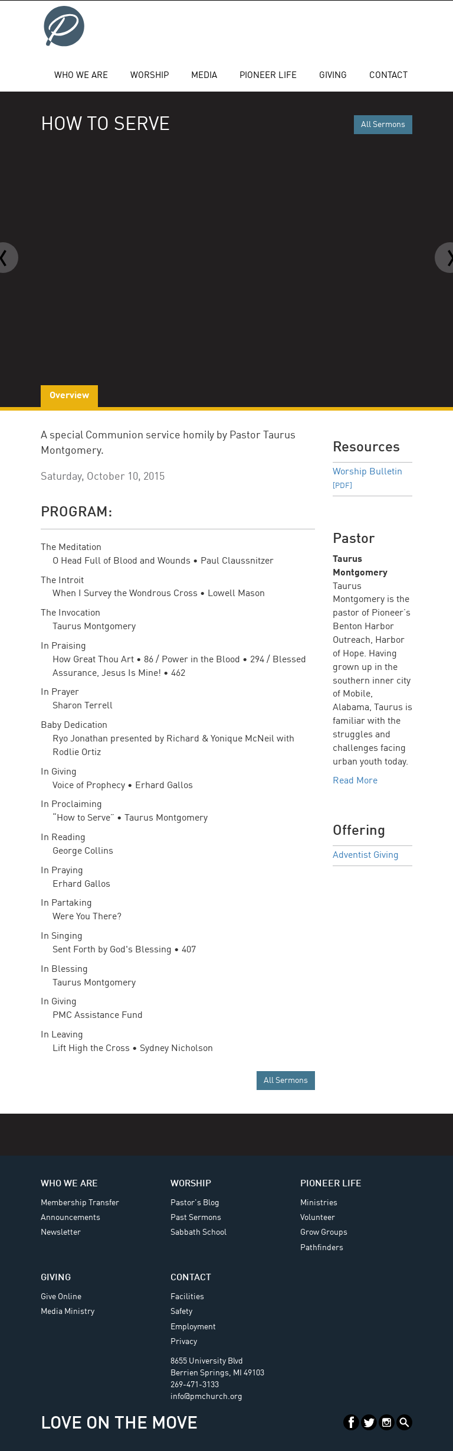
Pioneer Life (268, 75)
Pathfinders (321, 1248)
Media (204, 75)
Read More (355, 781)
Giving (333, 75)
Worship (149, 75)
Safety (181, 1311)
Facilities (187, 1297)
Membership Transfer (80, 1203)
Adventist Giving (366, 855)
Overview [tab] (69, 396)
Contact (388, 75)
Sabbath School (198, 1232)
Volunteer (317, 1217)
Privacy (183, 1342)
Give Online (61, 1297)
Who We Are (81, 75)
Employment (193, 1327)
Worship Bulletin (367, 478)
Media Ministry (67, 1311)
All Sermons (383, 125)
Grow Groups (323, 1232)
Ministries (318, 1203)
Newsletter (61, 1232)
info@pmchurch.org (206, 1397)
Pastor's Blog (194, 1203)
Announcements (70, 1217)
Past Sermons (195, 1217)
